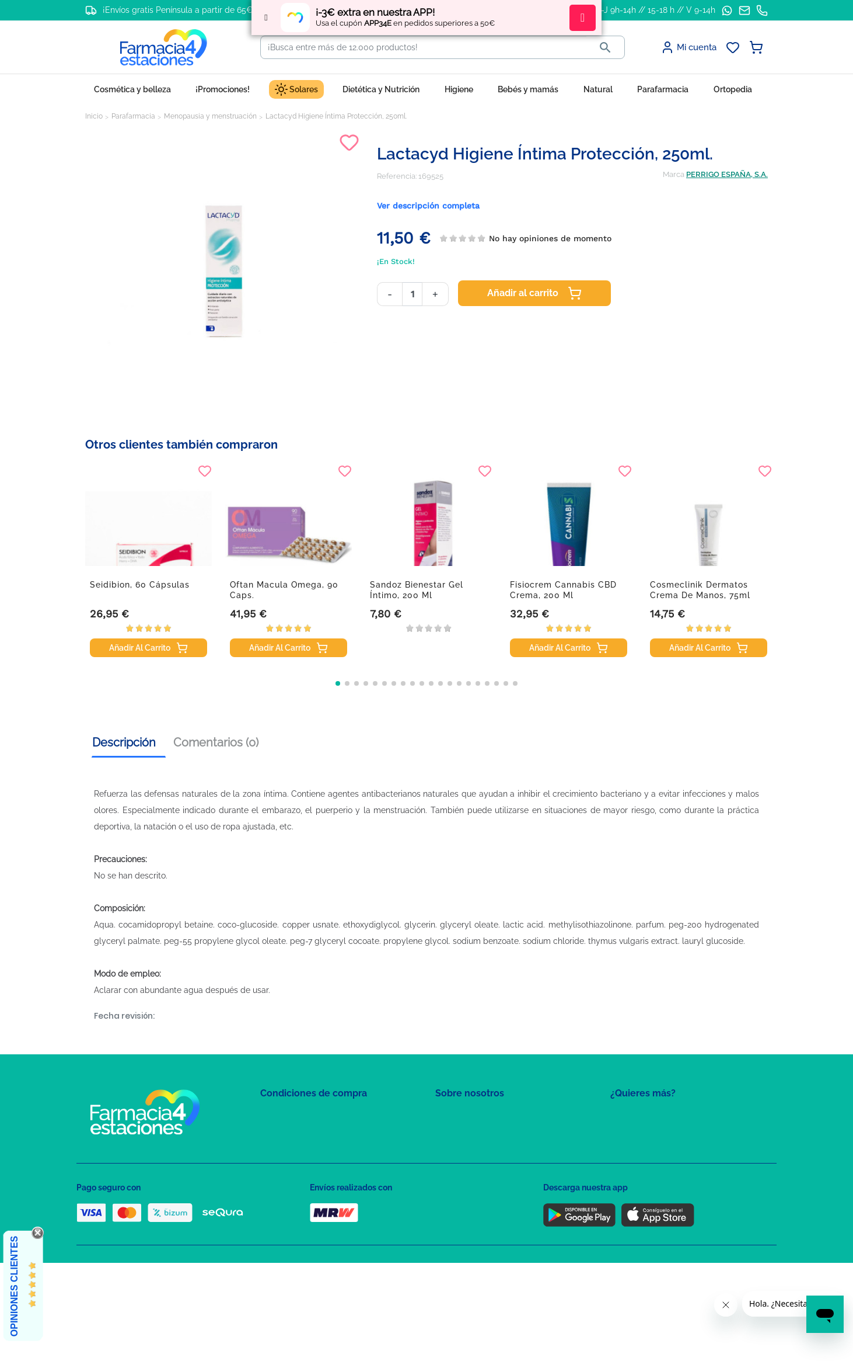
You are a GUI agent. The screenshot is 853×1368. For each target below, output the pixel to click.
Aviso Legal (281, 1167)
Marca (673, 174)
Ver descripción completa (428, 205)
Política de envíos (291, 1201)
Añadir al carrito (534, 293)
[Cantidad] (412, 294)
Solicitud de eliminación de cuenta (496, 1167)
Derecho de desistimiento (305, 1218)
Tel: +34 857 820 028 (470, 1184)
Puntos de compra (292, 1184)
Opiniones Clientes (14, 1286)
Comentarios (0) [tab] (215, 742)
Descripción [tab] (124, 742)
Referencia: (397, 176)
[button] (337, 683)
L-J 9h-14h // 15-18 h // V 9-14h (656, 10)
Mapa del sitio (459, 1116)
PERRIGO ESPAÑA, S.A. (727, 174)
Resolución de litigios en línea (313, 1235)
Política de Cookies (293, 1150)
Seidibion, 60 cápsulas (140, 584)
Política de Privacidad (297, 1133)
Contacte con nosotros (475, 1150)
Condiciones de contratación (311, 1116)
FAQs (444, 1133)
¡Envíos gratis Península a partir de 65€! (179, 10)
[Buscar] (423, 47)
